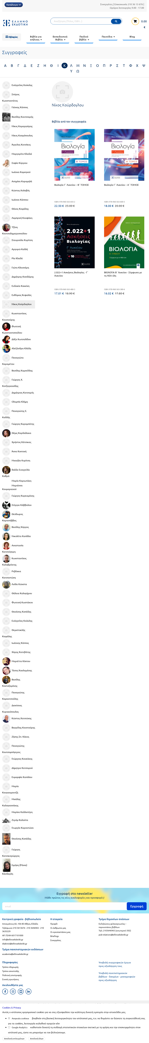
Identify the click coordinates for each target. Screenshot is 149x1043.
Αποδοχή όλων (36, 1038)
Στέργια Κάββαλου (17, 505)
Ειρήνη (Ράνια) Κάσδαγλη (14, 867)
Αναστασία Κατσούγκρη (12, 547)
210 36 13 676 (135, 4)
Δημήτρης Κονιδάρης (18, 277)
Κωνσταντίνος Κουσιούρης (14, 315)
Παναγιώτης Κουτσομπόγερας (13, 747)
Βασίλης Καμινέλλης (17, 371)
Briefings (54, 936)
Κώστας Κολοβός (16, 191)
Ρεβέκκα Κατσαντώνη (11, 573)
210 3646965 (33, 927)
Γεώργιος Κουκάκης (17, 759)
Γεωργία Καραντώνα (18, 828)
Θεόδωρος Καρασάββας (12, 516)
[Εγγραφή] (74, 906)
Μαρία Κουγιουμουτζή (10, 788)
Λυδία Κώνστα (14, 584)
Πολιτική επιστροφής (12, 975)
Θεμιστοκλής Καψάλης (13, 632)
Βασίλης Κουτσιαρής (17, 117)
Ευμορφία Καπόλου (17, 777)
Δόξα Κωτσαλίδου (16, 339)
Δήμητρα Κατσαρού (17, 768)
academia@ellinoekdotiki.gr (15, 954)
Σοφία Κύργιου (14, 163)
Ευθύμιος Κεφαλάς (17, 295)
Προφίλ (53, 923)
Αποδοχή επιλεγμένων (14, 1038)
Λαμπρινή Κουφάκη (17, 218)
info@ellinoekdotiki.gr (12, 939)
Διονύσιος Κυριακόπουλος (12, 707)
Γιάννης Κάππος (15, 107)
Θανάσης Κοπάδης (16, 612)
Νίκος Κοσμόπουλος (17, 136)
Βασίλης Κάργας (15, 527)
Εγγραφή (136, 906)
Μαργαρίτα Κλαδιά (17, 154)
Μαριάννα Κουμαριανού (12, 487)
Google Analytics (19, 1027)
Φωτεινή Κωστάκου (17, 603)
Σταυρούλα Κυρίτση (17, 240)
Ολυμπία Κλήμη (15, 402)
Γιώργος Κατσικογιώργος (11, 851)
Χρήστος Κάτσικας (16, 442)
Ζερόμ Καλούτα (15, 820)
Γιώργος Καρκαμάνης (18, 496)
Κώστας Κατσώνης (17, 718)
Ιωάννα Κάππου (15, 200)
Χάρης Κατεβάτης (16, 652)
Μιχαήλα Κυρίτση (16, 461)
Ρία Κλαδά (12, 258)
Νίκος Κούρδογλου (17, 304)
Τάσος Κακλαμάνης (17, 671)
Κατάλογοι (13, 4)
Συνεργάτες (106, 4)
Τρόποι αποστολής (10, 971)
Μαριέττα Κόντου (16, 661)
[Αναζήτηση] (86, 21)
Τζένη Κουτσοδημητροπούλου (14, 229)
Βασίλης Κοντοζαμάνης (11, 681)
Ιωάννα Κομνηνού (16, 172)
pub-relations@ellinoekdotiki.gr (113, 934)
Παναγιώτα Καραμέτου (13, 359)
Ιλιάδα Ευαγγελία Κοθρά (16, 471)
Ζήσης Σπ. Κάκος (15, 737)
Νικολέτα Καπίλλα (16, 536)
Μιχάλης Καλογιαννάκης (11, 801)
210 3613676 (19, 927)
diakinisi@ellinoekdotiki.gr (14, 943)
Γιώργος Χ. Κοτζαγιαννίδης (12, 381)
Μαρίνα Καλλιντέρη (17, 812)
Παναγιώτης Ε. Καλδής (14, 413)
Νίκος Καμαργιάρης (17, 126)
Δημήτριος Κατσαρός (18, 393)
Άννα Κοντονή (14, 452)
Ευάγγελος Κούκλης (17, 85)
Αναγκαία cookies (20, 1018)
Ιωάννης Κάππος (15, 643)
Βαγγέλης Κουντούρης (18, 728)
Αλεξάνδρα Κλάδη (16, 349)
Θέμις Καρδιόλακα (16, 433)
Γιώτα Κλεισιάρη (15, 268)
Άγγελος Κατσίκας (16, 145)
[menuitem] (11, 37)
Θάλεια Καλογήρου (17, 593)
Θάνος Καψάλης (15, 209)
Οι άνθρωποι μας (58, 927)
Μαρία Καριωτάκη (21, 480)
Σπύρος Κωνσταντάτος (10, 96)
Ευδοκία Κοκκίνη (15, 286)
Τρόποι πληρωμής (10, 967)
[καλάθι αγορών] (138, 22)
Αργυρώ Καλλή (15, 249)
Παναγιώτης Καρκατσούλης (13, 694)
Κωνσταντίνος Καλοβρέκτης (14, 560)
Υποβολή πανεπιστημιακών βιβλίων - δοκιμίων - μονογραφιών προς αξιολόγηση (117, 976)
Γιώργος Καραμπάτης (18, 424)
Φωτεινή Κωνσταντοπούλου (12, 328)
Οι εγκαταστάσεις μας (60, 932)
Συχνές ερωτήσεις (10, 979)
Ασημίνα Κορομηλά (17, 181)
